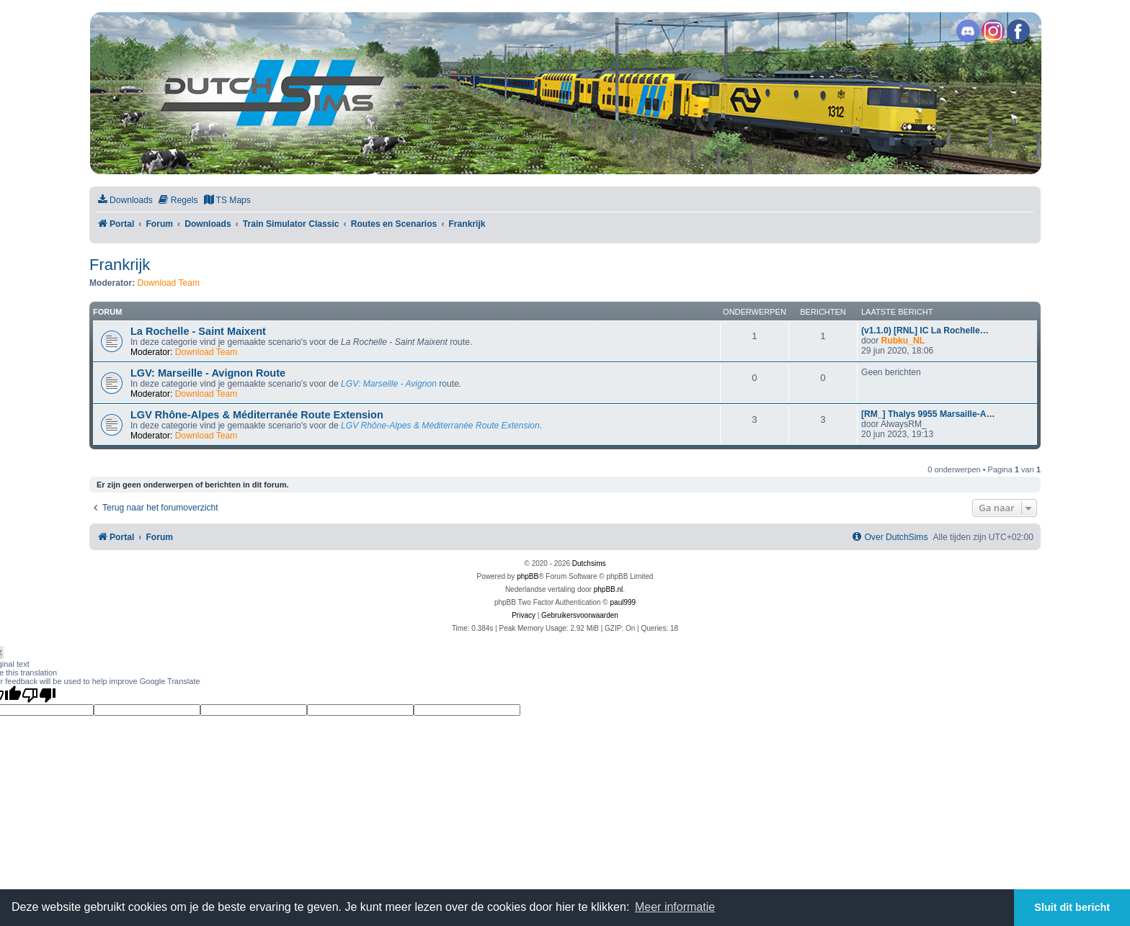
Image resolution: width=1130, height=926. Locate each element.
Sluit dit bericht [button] (1072, 907)
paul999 (623, 602)
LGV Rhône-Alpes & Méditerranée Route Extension (256, 415)
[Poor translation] (39, 694)
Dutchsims (589, 563)
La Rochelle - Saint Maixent (198, 331)
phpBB (527, 576)
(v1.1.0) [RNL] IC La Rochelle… (925, 330)
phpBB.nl (608, 589)
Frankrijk (119, 265)
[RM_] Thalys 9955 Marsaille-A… (928, 414)
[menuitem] (125, 200)
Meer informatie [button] (675, 907)
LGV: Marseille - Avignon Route (207, 373)
